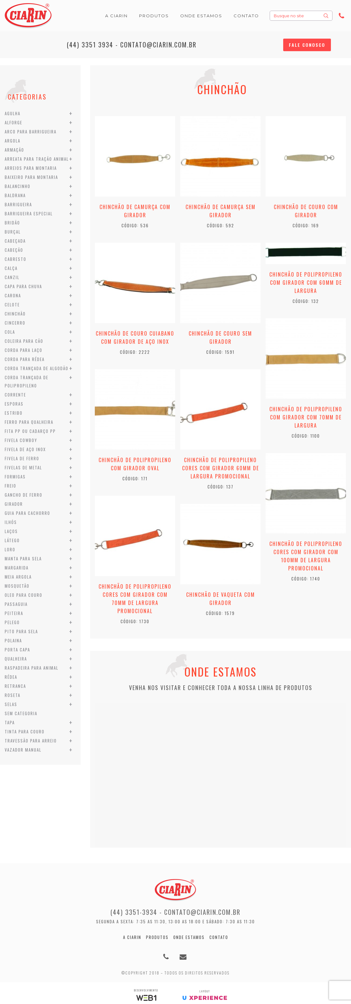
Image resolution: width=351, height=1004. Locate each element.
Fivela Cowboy (21, 440)
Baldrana (15, 195)
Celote (12, 304)
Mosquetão (17, 586)
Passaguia (16, 604)
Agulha (12, 113)
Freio (10, 486)
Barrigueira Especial (29, 213)
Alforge (13, 122)
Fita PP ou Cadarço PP (30, 431)
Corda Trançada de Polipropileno (26, 381)
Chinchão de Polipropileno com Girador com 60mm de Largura (305, 282)
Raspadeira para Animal (31, 668)
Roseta (12, 695)
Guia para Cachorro (27, 513)
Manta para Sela (23, 558)
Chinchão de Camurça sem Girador (221, 211)
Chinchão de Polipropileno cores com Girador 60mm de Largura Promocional (220, 468)
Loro (10, 549)
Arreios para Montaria (31, 168)
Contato (218, 937)
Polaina (13, 640)
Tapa (10, 722)
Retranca (15, 686)
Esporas (14, 404)
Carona (13, 295)
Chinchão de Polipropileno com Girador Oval (135, 464)
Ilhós (11, 522)
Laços (11, 531)
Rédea (11, 677)
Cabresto (15, 259)
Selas (11, 704)
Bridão (12, 222)
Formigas (15, 476)
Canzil (12, 277)
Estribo (14, 413)
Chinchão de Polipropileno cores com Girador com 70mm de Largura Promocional (135, 599)
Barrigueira (18, 204)
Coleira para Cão (24, 341)
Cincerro (15, 323)
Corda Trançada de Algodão (36, 368)
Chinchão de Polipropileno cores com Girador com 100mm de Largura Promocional (305, 556)
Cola (10, 332)
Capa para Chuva (23, 286)
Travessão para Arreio (31, 740)
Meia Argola (18, 577)
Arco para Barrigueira (31, 131)
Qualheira (16, 659)
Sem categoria (21, 713)
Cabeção (14, 250)
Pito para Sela (21, 631)
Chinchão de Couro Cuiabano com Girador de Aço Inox (135, 337)
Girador (14, 504)
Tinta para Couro (25, 731)
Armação (14, 150)
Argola (12, 141)
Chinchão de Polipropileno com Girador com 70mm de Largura (305, 417)
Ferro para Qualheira (29, 422)
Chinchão (15, 313)
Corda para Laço (23, 350)
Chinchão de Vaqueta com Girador (220, 599)
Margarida (17, 567)
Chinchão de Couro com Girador (306, 211)
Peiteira (14, 613)
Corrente (15, 394)
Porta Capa (17, 649)
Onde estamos (189, 937)
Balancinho (17, 186)
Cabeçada (15, 241)
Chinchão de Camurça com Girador (135, 211)
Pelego (12, 622)
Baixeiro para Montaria (31, 177)
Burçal (13, 232)
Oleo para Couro (23, 595)
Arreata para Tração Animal (37, 159)
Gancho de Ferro (23, 495)
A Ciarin (132, 937)
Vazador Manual (23, 750)
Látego (12, 540)
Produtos (157, 937)
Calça (11, 268)
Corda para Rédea (25, 359)
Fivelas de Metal (23, 467)
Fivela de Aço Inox (25, 449)
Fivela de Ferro (22, 458)
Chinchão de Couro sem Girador (220, 337)
